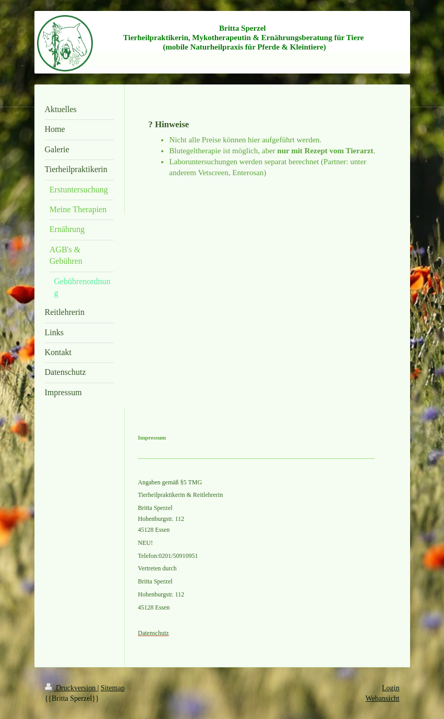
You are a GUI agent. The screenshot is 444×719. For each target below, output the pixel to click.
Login (390, 688)
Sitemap (113, 688)
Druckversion (71, 688)
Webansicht (383, 698)
